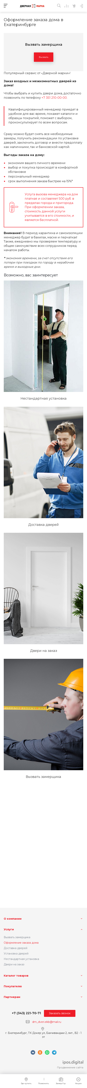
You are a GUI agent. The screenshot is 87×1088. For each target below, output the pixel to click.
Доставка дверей (15, 948)
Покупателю (13, 986)
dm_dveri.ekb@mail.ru (46, 1022)
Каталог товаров (16, 975)
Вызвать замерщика (17, 937)
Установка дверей (16, 953)
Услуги (9, 929)
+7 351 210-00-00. (54, 97)
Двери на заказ (14, 964)
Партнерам (12, 997)
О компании (13, 918)
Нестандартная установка (21, 959)
